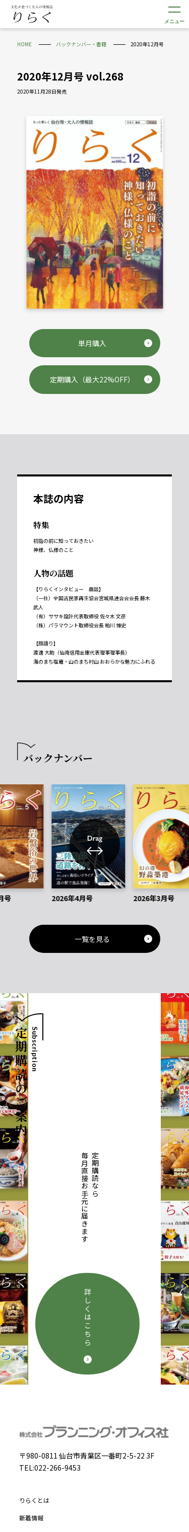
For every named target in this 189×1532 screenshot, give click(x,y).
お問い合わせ (37, 1390)
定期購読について (43, 1355)
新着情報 (31, 1319)
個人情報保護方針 (43, 1420)
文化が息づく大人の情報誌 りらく (31, 13)
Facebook (80, 1455)
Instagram (109, 1455)
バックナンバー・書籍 (49, 1337)
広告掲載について (43, 1372)
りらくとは (34, 1302)
